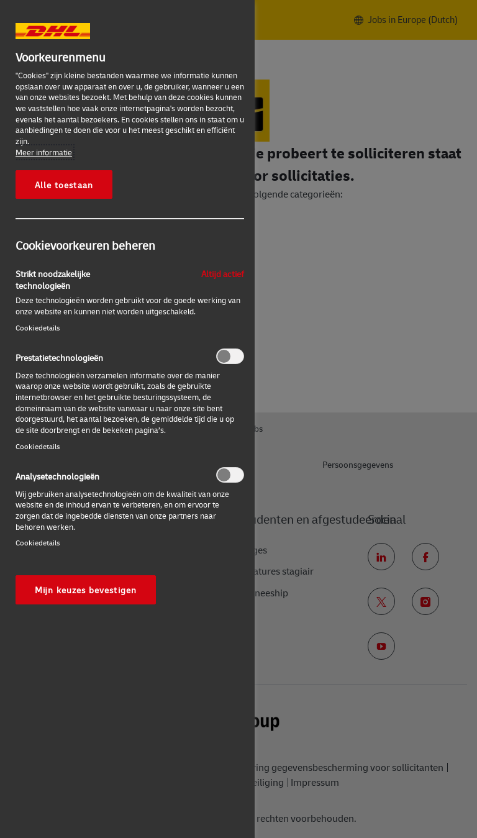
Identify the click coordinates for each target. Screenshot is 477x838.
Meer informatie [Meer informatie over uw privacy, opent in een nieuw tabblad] (44, 152)
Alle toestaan (64, 184)
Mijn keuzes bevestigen (86, 589)
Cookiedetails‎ (38, 327)
